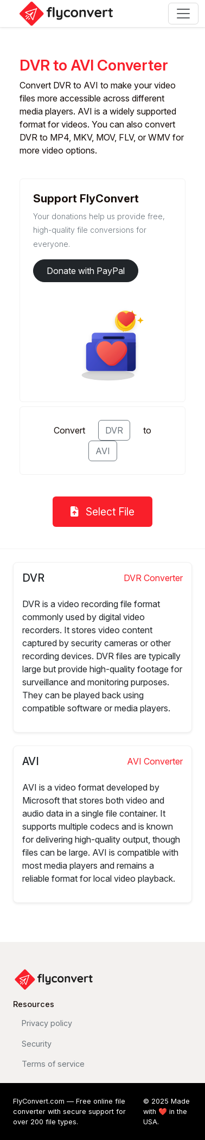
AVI (102, 450)
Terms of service (53, 1063)
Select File (102, 511)
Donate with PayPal (86, 270)
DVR (114, 430)
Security (37, 1043)
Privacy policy (47, 1023)
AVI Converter (155, 761)
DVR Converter (153, 577)
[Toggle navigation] (183, 13)
